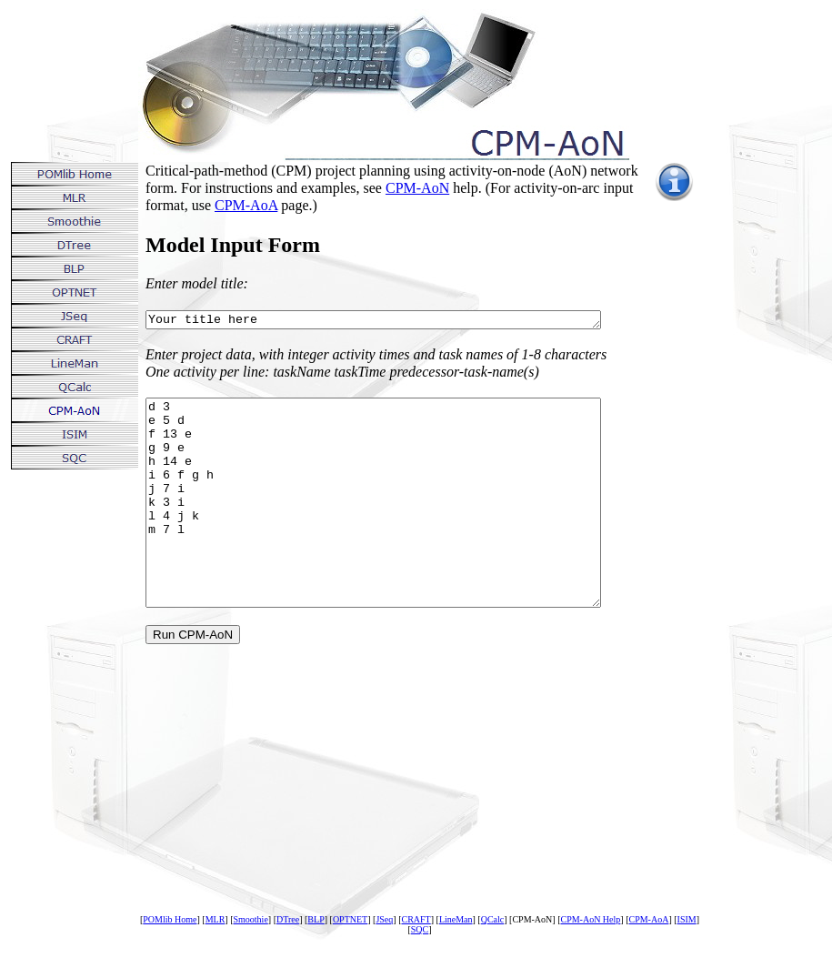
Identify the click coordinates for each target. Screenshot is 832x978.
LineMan (456, 963)
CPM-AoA (246, 205)
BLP (315, 963)
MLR (215, 963)
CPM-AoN (417, 188)
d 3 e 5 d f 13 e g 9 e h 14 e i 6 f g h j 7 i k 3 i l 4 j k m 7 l (400, 525)
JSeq (384, 963)
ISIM (687, 963)
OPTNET (350, 963)
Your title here (400, 321)
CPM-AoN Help (590, 963)
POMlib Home (169, 963)
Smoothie (250, 963)
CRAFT (415, 963)
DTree (287, 963)
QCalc (493, 963)
